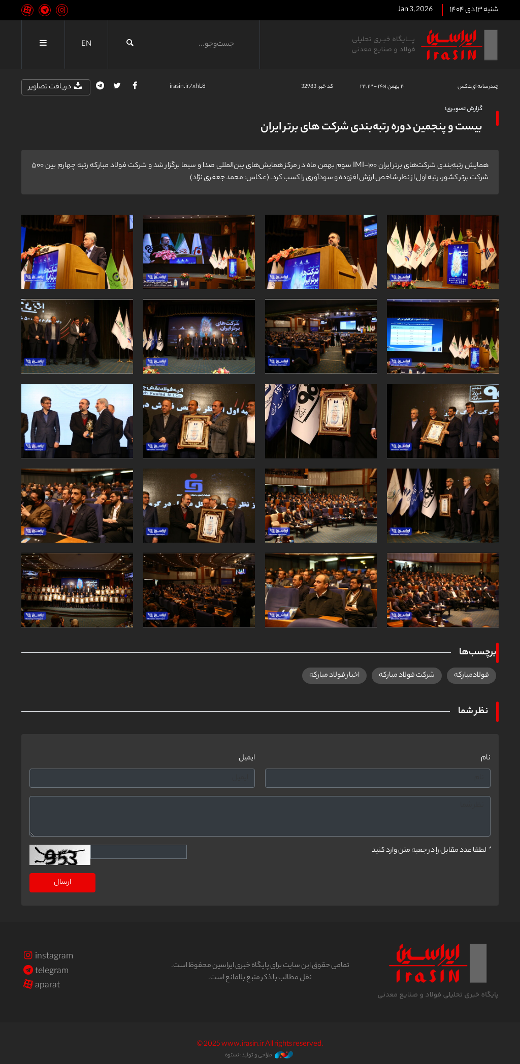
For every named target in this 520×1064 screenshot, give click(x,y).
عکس (464, 86)
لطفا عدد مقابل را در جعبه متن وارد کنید (431, 851)
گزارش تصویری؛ (463, 109)
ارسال (62, 883)
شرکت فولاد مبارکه (407, 676)
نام (486, 758)
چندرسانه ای (485, 86)
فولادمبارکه (471, 676)
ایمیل (247, 758)
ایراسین (425, 44)
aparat (40, 986)
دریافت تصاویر (55, 87)
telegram (45, 972)
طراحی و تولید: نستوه (259, 1055)
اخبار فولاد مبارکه (334, 676)
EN (86, 45)
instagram (47, 957)
